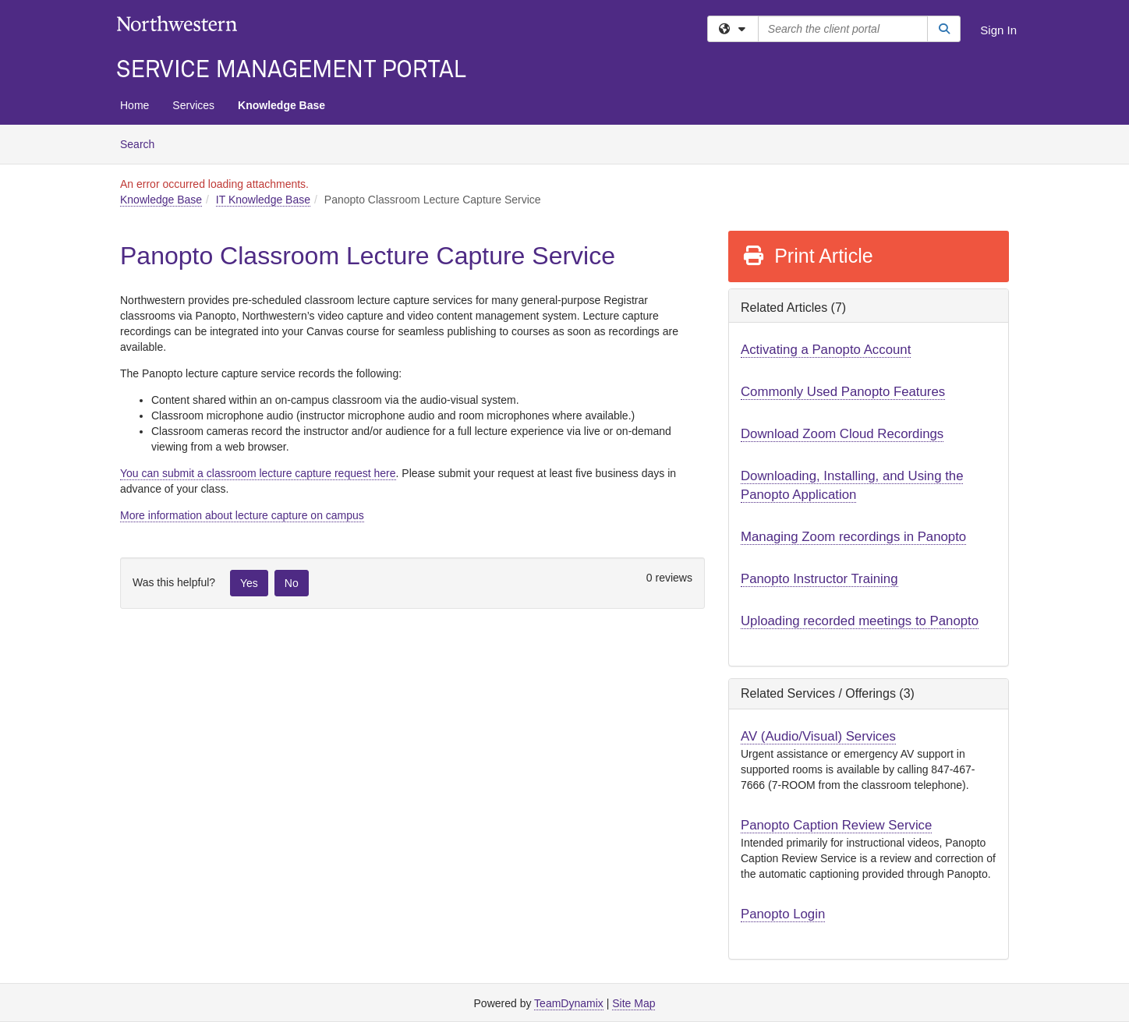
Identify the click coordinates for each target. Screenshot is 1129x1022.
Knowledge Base (281, 105)
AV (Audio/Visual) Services (818, 736)
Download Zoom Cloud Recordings (842, 433)
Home (134, 105)
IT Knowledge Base (263, 199)
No (292, 583)
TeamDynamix (568, 1003)
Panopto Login (783, 914)
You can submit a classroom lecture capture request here (258, 473)
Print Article (807, 256)
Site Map (633, 1003)
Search (143, 143)
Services (193, 105)
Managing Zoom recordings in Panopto (853, 536)
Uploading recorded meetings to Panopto (860, 621)
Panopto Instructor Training (819, 578)
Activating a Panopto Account (826, 349)
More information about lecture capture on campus (242, 515)
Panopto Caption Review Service (836, 825)
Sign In (998, 30)
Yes (249, 583)
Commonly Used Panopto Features (843, 391)
